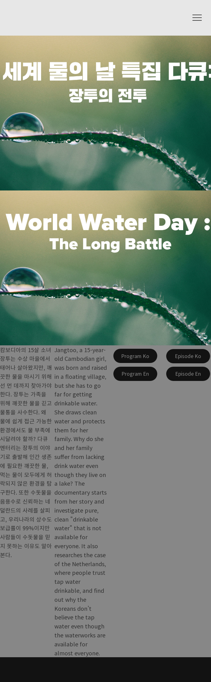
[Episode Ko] (188, 356)
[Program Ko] (135, 356)
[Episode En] (188, 374)
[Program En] (135, 374)
